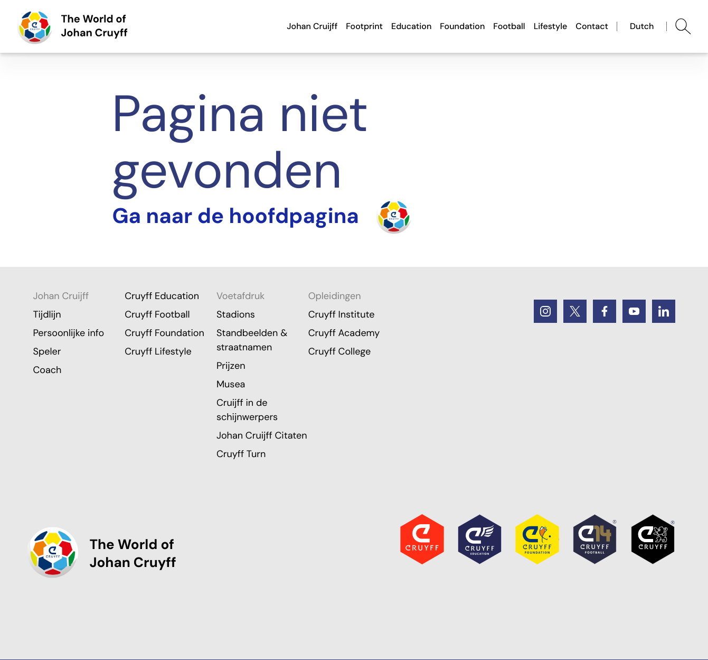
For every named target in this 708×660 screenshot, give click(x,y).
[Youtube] (634, 311)
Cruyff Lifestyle (158, 351)
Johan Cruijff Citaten (261, 435)
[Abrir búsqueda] (683, 26)
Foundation (462, 26)
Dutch (642, 26)
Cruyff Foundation (164, 333)
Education (411, 26)
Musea (231, 384)
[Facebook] (604, 311)
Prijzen (231, 365)
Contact (591, 26)
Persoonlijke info (68, 333)
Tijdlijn (47, 314)
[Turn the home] (262, 216)
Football (509, 26)
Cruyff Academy (344, 333)
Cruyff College (339, 351)
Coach (47, 370)
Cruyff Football (157, 314)
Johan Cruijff (312, 26)
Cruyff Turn (241, 454)
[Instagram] (545, 311)
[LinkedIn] (663, 311)
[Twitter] (575, 311)
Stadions (235, 314)
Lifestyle (551, 26)
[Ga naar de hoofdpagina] (72, 26)
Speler (47, 351)
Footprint (364, 26)
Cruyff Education (162, 296)
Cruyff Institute (341, 314)
